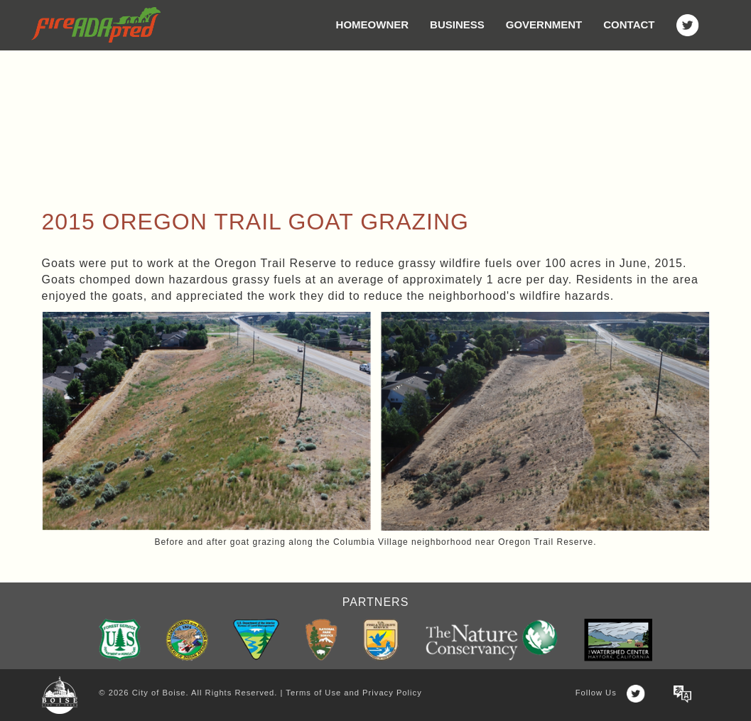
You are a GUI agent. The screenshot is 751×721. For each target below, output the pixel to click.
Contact (628, 24)
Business (457, 24)
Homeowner (372, 24)
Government (544, 24)
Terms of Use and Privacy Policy (353, 692)
